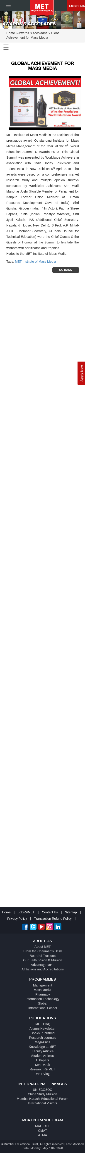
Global (42, 1003)
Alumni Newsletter (42, 1028)
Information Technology (42, 999)
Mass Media (42, 990)
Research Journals (42, 1037)
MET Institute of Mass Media (35, 261)
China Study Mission (42, 1094)
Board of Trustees (43, 956)
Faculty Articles (42, 1051)
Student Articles (42, 1056)
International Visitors (42, 1103)
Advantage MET (42, 965)
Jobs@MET (26, 912)
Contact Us (50, 912)
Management (42, 985)
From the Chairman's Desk (42, 951)
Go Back (65, 270)
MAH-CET (42, 1126)
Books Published (43, 1033)
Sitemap (71, 912)
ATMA (42, 1135)
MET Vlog (43, 1074)
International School (42, 1008)
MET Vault (42, 1065)
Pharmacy (42, 994)
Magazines (42, 1042)
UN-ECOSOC (42, 1090)
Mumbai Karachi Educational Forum (42, 1099)
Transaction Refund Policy (53, 918)
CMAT (42, 1130)
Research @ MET (42, 1069)
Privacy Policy (17, 918)
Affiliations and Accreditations (43, 969)
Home (10, 33)
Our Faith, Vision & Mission (42, 960)
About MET (42, 947)
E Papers (42, 1060)
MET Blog (42, 1024)
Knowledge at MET (42, 1047)
